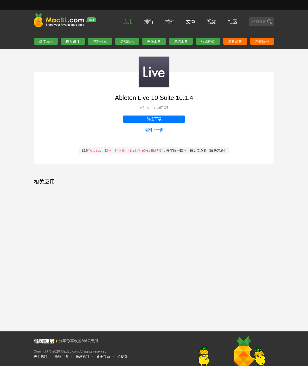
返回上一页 (154, 130)
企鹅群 (122, 356)
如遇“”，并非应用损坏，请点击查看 (154, 150)
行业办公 (208, 41)
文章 (191, 21)
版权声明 (61, 356)
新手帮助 (103, 356)
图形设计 (73, 41)
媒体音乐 (46, 41)
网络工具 (154, 41)
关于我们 (40, 356)
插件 (170, 21)
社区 (232, 21)
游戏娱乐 (127, 41)
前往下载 (154, 119)
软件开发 (100, 41)
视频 (212, 21)
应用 (128, 21)
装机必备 (235, 41)
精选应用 (262, 41)
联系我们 (82, 356)
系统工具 (181, 41)
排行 (149, 21)
